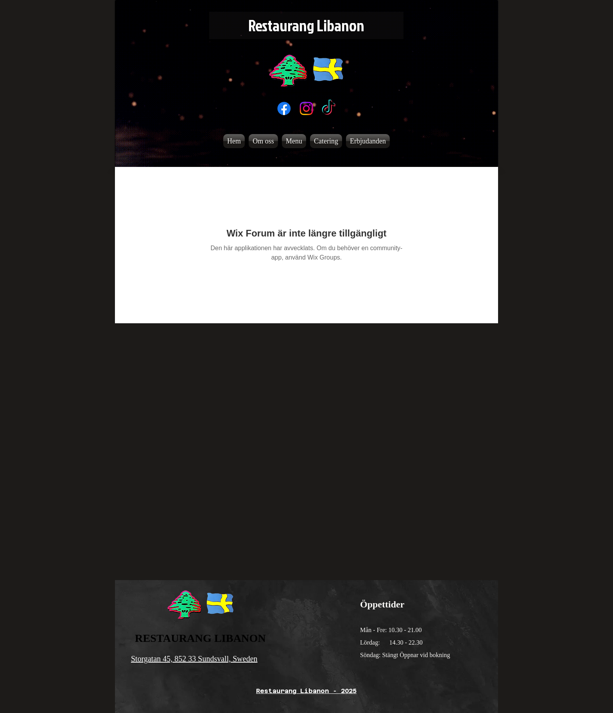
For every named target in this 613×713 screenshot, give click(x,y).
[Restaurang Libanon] (306, 25)
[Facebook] (284, 108)
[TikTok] (328, 108)
